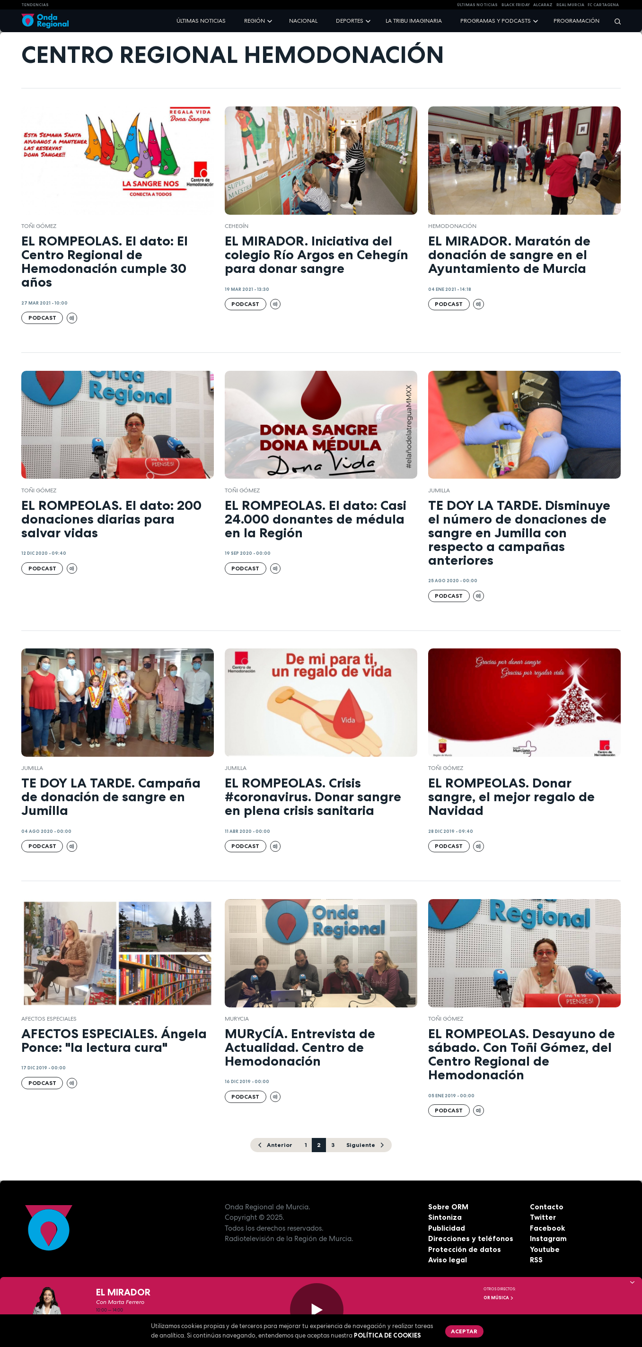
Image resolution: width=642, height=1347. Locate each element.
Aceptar (464, 1331)
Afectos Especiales (49, 1019)
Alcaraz (543, 4)
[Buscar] (614, 21)
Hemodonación (452, 226)
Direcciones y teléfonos (470, 1238)
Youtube (545, 1249)
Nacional (303, 21)
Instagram (548, 1238)
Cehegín (236, 226)
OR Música (499, 1298)
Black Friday (515, 4)
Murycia (237, 1019)
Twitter (543, 1217)
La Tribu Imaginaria (414, 21)
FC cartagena (603, 4)
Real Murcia (570, 4)
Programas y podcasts (495, 21)
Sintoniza (445, 1217)
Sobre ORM (448, 1206)
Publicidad (446, 1228)
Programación (576, 21)
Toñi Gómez (38, 226)
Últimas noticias (201, 21)
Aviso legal (447, 1259)
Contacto (546, 1206)
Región (254, 21)
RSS (536, 1259)
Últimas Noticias (477, 4)
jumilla (439, 490)
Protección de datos (464, 1249)
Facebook (547, 1228)
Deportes (349, 21)
